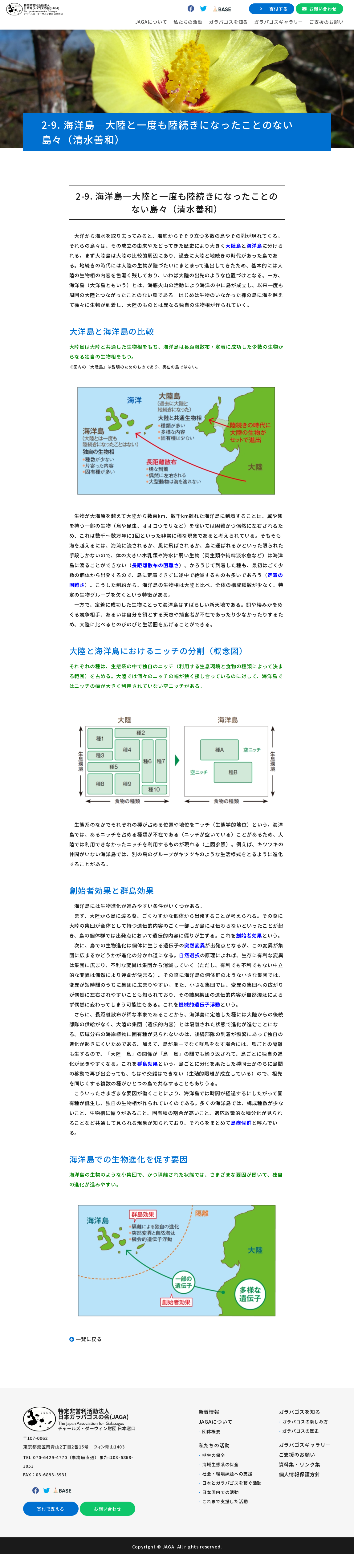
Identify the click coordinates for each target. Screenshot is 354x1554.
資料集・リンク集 (300, 1464)
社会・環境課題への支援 (227, 1474)
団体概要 (211, 1431)
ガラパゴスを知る (210, 34)
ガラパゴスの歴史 (300, 1431)
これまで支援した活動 (225, 1501)
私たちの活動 (169, 34)
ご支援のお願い (308, 34)
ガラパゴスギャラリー (260, 34)
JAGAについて (133, 34)
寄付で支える (51, 1509)
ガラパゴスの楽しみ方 (305, 1421)
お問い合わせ (304, 21)
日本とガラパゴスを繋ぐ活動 (232, 1483)
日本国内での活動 (220, 1492)
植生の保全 (213, 1455)
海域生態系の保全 (220, 1464)
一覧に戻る (89, 1339)
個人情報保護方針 (300, 1474)
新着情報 (209, 1411)
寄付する (260, 21)
